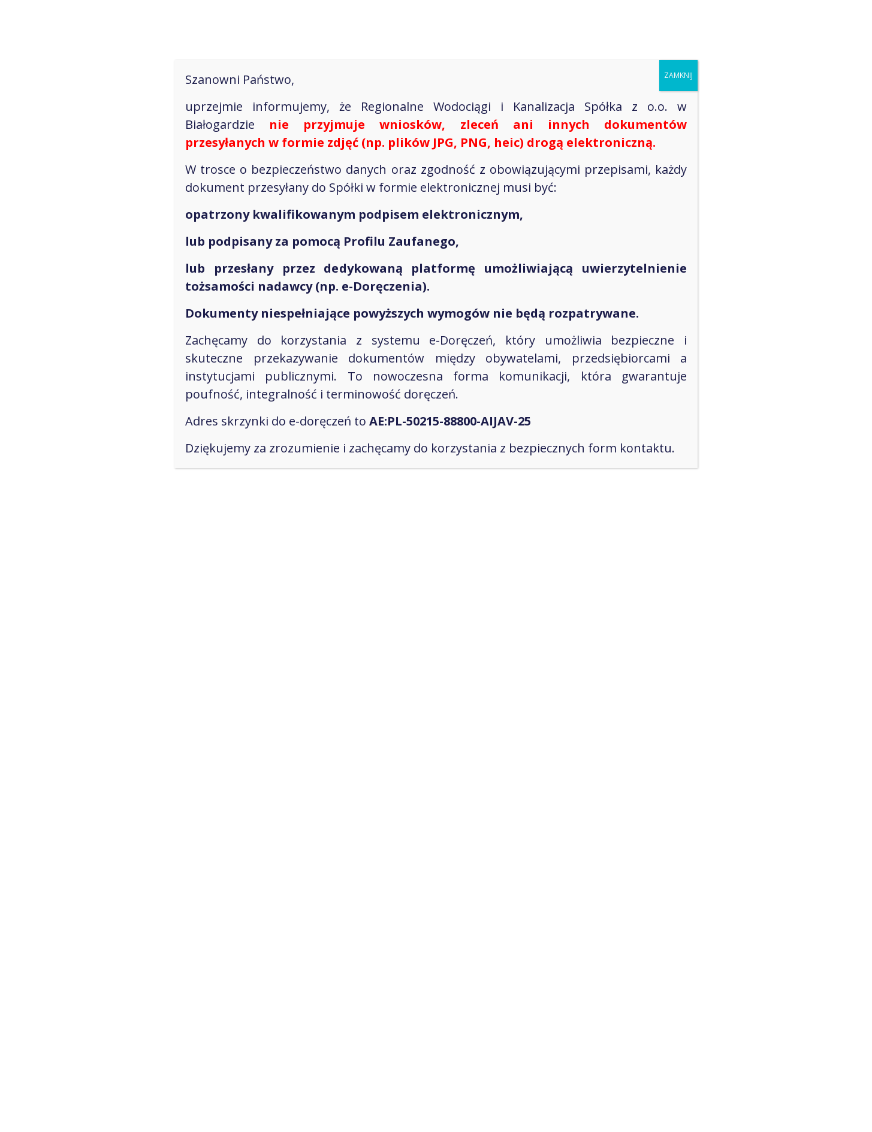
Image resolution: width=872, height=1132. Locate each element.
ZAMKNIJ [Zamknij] (678, 75)
